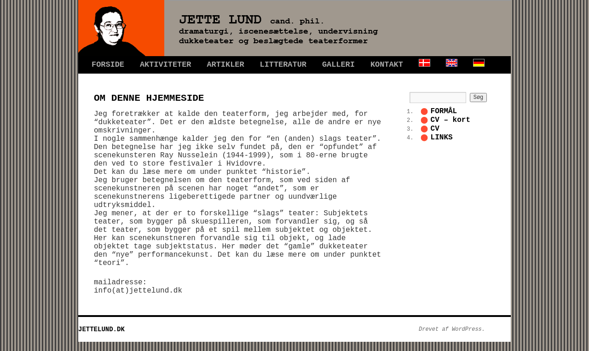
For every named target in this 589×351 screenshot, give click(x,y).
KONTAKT (386, 64)
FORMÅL (444, 111)
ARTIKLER (225, 64)
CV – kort (450, 120)
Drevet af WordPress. (452, 329)
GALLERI (338, 64)
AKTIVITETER (165, 64)
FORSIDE (108, 64)
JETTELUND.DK (101, 329)
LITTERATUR (283, 64)
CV (435, 129)
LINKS (442, 137)
